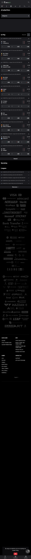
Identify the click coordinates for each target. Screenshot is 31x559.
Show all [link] (24, 34)
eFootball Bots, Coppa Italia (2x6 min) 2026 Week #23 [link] (12, 110)
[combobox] (15, 377)
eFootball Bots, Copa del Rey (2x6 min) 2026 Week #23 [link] (12, 121)
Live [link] (3, 358)
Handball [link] (4, 372)
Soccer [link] (3, 360)
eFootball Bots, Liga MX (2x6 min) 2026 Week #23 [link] (11, 38)
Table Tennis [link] (5, 368)
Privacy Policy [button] (19, 349)
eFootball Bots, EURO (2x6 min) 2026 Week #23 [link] (11, 86)
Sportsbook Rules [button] (20, 340)
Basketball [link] (5, 364)
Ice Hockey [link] (4, 366)
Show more (15, 187)
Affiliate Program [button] (20, 360)
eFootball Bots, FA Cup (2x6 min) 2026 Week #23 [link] (11, 74)
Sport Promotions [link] (6, 342)
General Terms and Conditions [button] (20, 347)
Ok (15, 553)
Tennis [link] (3, 362)
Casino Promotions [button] (7, 344)
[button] (15, 38)
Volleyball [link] (5, 370)
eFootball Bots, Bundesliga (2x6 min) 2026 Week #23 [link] (12, 145)
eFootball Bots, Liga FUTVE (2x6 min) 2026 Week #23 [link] (12, 50)
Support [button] (18, 358)
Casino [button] (3, 340)
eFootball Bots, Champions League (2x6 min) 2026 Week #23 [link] (13, 133)
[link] (7, 2)
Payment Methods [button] (20, 351)
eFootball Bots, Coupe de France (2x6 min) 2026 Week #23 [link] (13, 98)
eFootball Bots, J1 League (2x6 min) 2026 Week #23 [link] (12, 62)
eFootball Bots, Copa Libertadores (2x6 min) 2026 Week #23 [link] (13, 180)
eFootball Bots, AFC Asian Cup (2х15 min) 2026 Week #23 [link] (13, 172)
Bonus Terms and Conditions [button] (20, 343)
